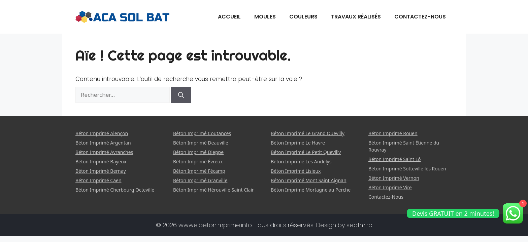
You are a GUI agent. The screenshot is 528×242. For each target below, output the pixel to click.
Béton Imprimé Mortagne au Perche (311, 190)
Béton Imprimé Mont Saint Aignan (308, 180)
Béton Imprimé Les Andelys (301, 161)
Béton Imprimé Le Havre (298, 142)
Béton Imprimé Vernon (393, 178)
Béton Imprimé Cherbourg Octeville (114, 190)
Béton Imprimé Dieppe (198, 152)
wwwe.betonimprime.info (215, 225)
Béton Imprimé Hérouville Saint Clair (213, 190)
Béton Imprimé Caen (98, 180)
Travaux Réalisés (356, 17)
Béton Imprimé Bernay (100, 171)
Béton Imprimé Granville (200, 180)
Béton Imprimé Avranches (104, 152)
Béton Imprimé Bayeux (100, 161)
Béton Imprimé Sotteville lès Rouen (407, 168)
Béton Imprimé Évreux (198, 161)
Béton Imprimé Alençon (101, 133)
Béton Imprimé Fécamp (199, 171)
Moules (265, 17)
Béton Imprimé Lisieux (296, 171)
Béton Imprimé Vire (390, 187)
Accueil (229, 17)
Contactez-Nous (420, 17)
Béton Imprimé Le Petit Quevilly (306, 152)
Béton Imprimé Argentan (103, 142)
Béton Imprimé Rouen (393, 133)
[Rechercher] (181, 95)
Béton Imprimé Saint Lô (394, 159)
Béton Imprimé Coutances (202, 133)
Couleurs (303, 17)
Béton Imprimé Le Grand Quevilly (307, 133)
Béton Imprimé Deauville (200, 142)
